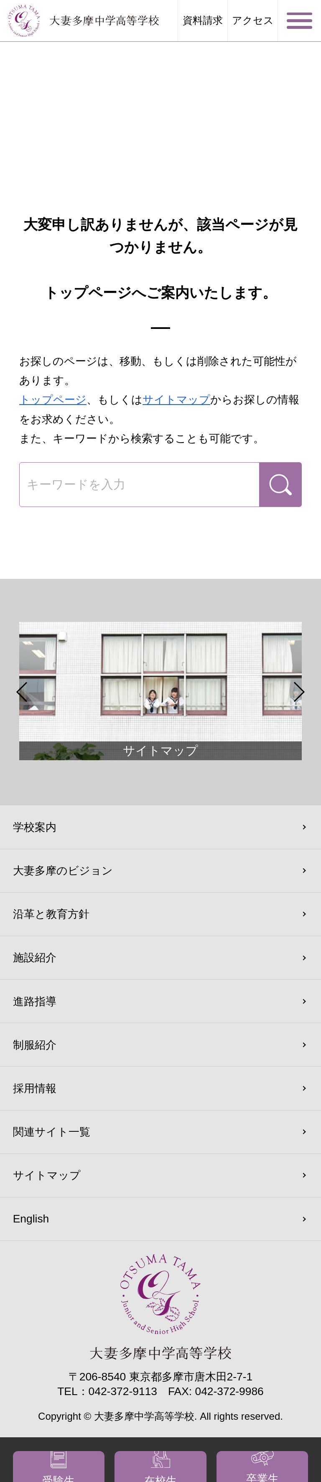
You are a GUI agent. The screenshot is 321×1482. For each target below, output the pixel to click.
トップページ (53, 399)
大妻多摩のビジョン (63, 870)
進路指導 (34, 1001)
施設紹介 (34, 957)
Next (299, 691)
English (31, 1218)
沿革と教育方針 (51, 914)
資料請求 (203, 20)
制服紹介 (34, 1045)
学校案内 (34, 827)
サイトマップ (176, 399)
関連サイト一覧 (51, 1132)
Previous (21, 691)
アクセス (253, 20)
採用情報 (34, 1088)
